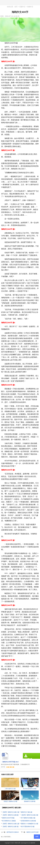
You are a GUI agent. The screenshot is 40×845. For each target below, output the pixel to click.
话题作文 (22, 7)
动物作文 (30, 7)
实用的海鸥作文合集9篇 (28, 821)
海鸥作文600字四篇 (8, 818)
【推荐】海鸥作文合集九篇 (10, 823)
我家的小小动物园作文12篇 (29, 823)
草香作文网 (17, 843)
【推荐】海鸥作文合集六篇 (10, 812)
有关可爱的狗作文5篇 (27, 826)
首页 (16, 7)
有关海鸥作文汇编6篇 (9, 821)
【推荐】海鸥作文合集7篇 (10, 826)
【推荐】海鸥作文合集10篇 (29, 815)
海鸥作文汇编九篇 (26, 812)
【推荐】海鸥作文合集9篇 (10, 815)
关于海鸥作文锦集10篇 (28, 818)
